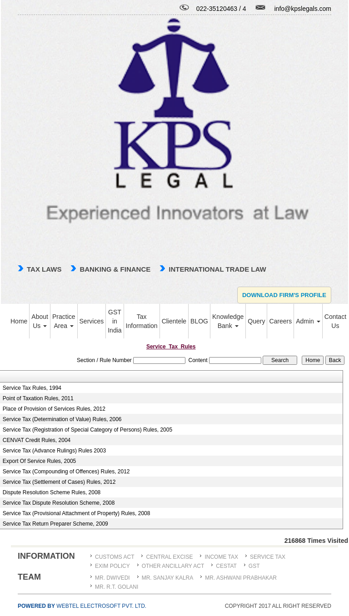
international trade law (217, 269)
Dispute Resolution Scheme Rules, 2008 (51, 492)
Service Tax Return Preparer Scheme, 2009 (55, 524)
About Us (39, 321)
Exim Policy (112, 566)
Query (256, 321)
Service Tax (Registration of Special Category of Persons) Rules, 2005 (87, 430)
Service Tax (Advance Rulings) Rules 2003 (54, 450)
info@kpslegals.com (303, 8)
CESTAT (226, 566)
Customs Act (114, 557)
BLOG (199, 321)
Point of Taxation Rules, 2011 (38, 398)
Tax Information (142, 321)
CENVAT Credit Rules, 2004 (36, 440)
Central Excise (169, 557)
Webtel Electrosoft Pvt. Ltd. (82, 606)
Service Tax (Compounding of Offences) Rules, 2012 (66, 471)
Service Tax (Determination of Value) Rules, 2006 (62, 419)
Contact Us (335, 321)
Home (18, 321)
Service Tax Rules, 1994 (32, 388)
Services (92, 321)
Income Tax (221, 557)
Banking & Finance (115, 269)
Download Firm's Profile (284, 295)
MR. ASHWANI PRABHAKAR (241, 578)
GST (254, 566)
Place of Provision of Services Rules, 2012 (54, 409)
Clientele (174, 321)
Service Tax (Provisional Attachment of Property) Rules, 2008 (76, 513)
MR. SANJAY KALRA (168, 578)
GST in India (114, 321)
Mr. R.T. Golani (116, 587)
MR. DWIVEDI (112, 578)
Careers (280, 321)
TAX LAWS (44, 269)
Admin (308, 321)
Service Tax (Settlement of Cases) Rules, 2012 (59, 482)
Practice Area (63, 321)
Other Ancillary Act (173, 566)
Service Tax (267, 557)
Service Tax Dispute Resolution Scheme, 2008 (59, 503)
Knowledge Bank (228, 321)
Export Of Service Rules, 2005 (39, 461)
